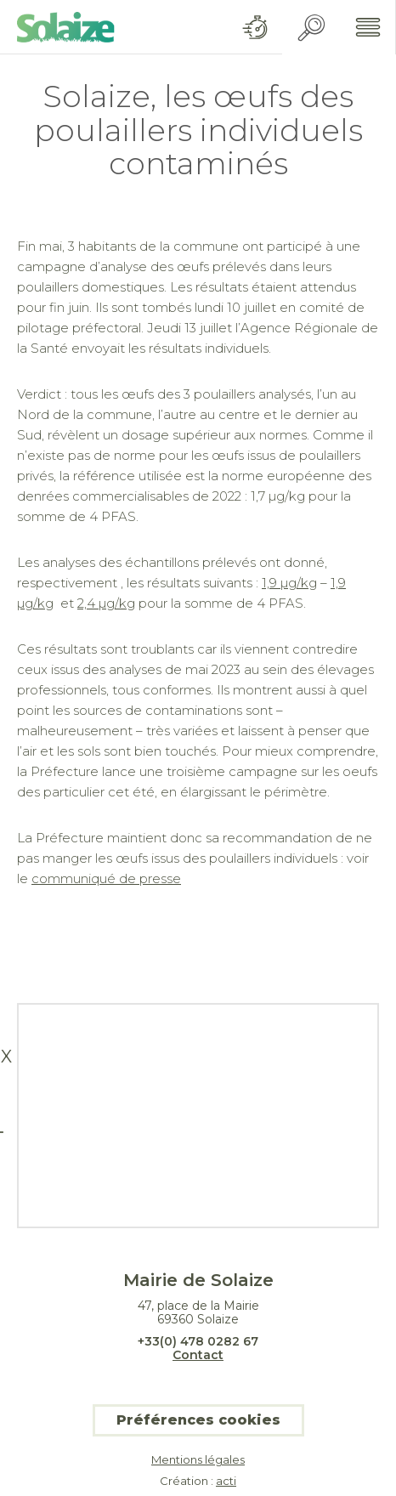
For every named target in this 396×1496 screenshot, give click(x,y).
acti (226, 1481)
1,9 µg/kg (289, 583)
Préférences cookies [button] (198, 1420)
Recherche (311, 27)
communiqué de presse (106, 878)
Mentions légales (198, 1460)
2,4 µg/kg (106, 603)
